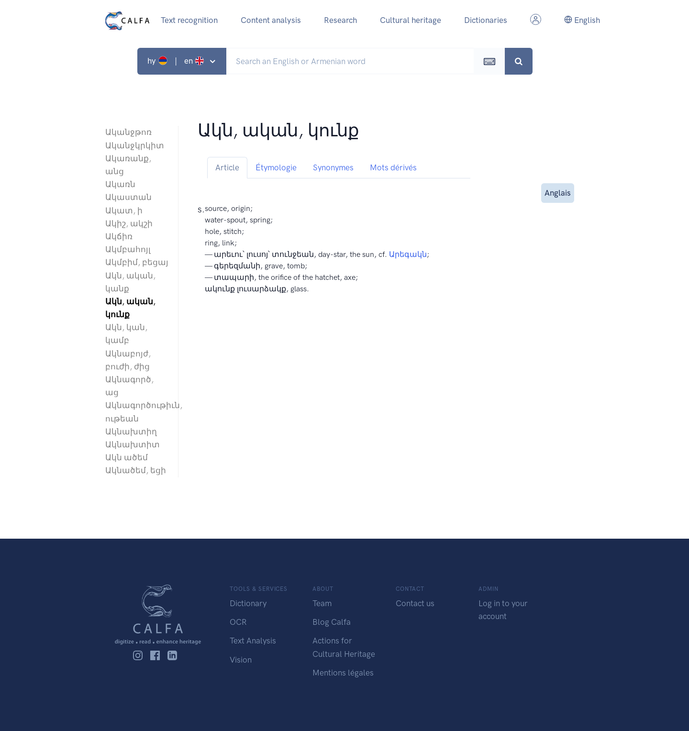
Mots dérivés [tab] (393, 167)
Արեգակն (408, 254)
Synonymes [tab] (333, 167)
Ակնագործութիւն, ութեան (136, 411)
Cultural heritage (410, 20)
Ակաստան (128, 197)
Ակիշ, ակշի (129, 223)
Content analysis (271, 20)
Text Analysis (253, 640)
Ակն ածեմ (126, 457)
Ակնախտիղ (131, 431)
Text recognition (189, 20)
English (582, 20)
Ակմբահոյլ (128, 249)
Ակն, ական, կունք (130, 308)
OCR (238, 622)
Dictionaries (485, 20)
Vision (241, 660)
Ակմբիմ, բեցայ (136, 262)
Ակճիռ (119, 236)
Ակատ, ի (124, 210)
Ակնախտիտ (132, 444)
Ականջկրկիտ (134, 145)
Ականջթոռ (128, 132)
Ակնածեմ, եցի (135, 470)
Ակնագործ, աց (129, 386)
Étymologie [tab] (276, 167)
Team (322, 603)
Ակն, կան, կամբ (126, 333)
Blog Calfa (331, 622)
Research (340, 20)
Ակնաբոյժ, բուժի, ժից (128, 360)
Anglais (558, 192)
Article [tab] (227, 167)
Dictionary (248, 603)
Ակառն (120, 184)
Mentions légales (343, 672)
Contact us (415, 603)
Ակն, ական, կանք (130, 282)
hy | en (176, 61)
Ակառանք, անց (128, 165)
